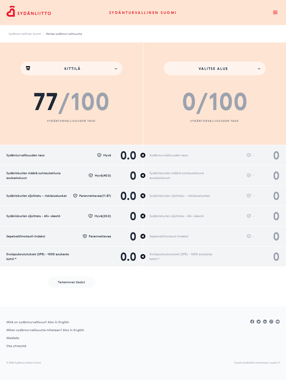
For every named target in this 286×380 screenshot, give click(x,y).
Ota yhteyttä (16, 346)
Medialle (12, 338)
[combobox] (71, 68)
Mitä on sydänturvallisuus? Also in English (37, 322)
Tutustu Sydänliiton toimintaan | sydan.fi (257, 362)
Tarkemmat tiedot (71, 282)
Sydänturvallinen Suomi (143, 12)
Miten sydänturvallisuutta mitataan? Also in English (45, 330)
